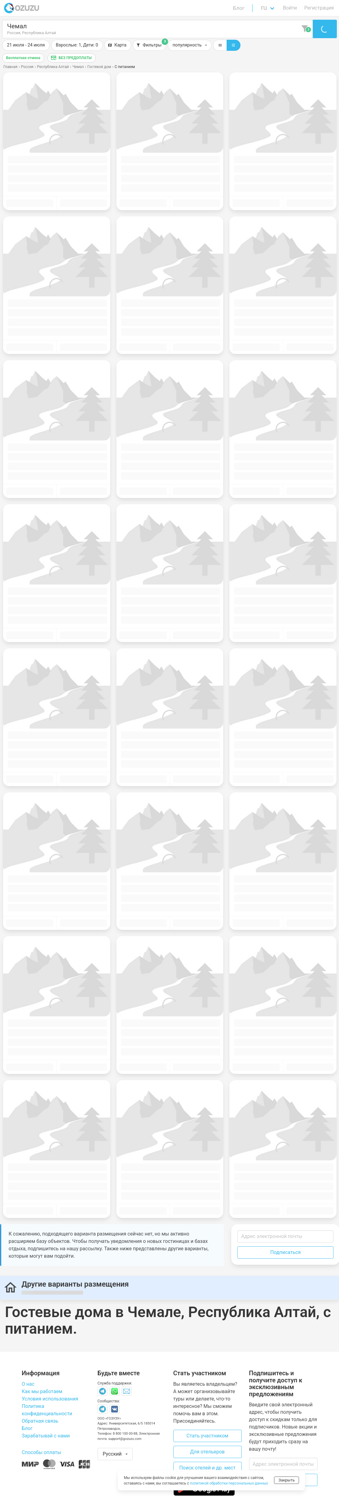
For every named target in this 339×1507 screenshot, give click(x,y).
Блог (238, 8)
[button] (77, 45)
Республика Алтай (53, 67)
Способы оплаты (41, 1452)
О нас (28, 1384)
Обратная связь (40, 1421)
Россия (27, 67)
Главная (10, 67)
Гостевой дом (99, 67)
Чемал (78, 67)
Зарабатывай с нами (46, 1436)
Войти (290, 8)
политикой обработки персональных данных (229, 1483)
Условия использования (50, 1399)
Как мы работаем (42, 1391)
